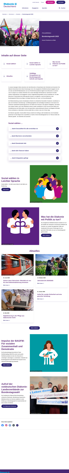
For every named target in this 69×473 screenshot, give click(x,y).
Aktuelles (18, 14)
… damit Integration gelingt (34, 158)
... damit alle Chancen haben (34, 150)
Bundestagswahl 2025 (27, 14)
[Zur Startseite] (10, 5)
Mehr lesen (6, 189)
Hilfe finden (50, 2)
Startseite (4, 14)
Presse (42, 2)
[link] (2, 426)
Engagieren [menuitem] (35, 8)
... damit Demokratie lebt (34, 143)
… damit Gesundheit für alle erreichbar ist (34, 128)
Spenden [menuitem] (44, 8)
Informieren (11, 14)
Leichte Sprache (35, 2)
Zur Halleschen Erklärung (9, 406)
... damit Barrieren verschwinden (34, 136)
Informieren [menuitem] (25, 8)
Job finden (60, 2)
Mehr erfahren (46, 235)
